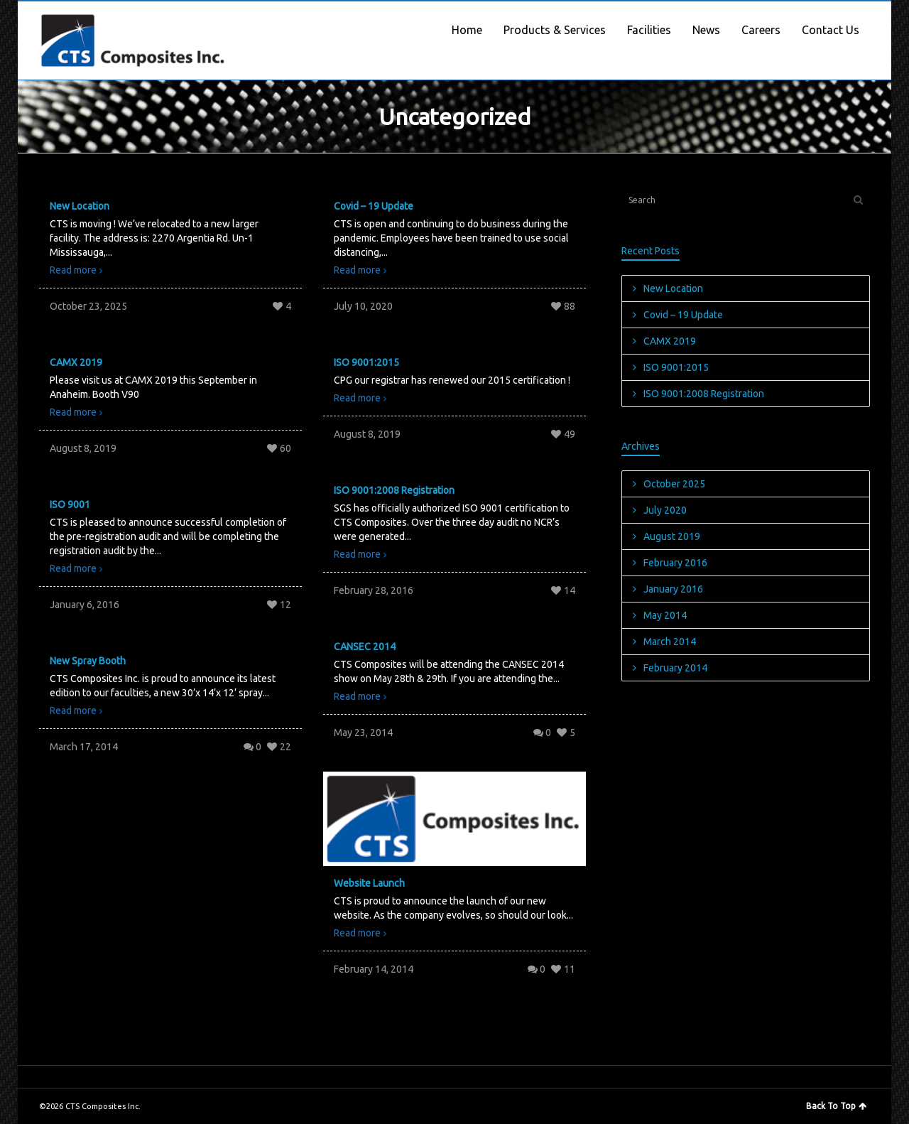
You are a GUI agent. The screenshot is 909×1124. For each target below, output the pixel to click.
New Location (79, 206)
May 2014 (665, 615)
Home (467, 29)
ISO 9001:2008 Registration (394, 490)
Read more (73, 270)
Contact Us (830, 29)
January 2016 (673, 589)
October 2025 (674, 484)
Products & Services (555, 29)
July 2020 (665, 510)
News (706, 29)
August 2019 (671, 536)
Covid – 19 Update (373, 206)
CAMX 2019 (76, 362)
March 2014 (669, 641)
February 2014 (675, 668)
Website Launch (369, 883)
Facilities (649, 29)
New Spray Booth (88, 660)
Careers (760, 29)
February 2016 (675, 562)
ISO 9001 (70, 504)
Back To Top (836, 1106)
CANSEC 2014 (365, 646)
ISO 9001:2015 (366, 362)
